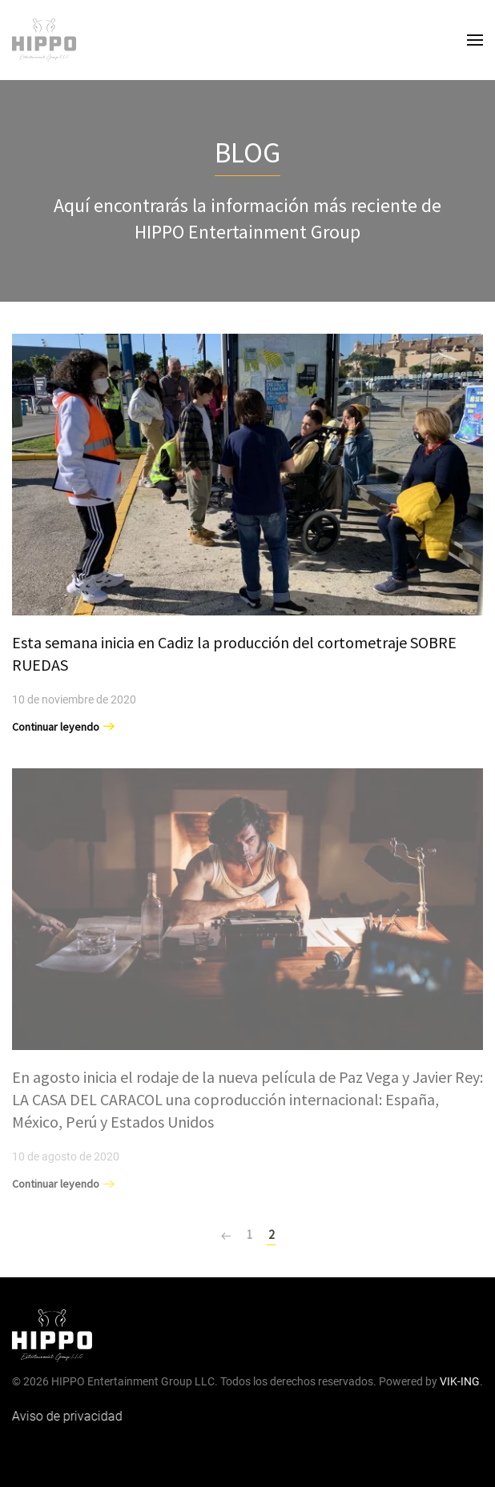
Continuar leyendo (55, 726)
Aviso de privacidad (65, 1416)
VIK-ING (458, 1381)
